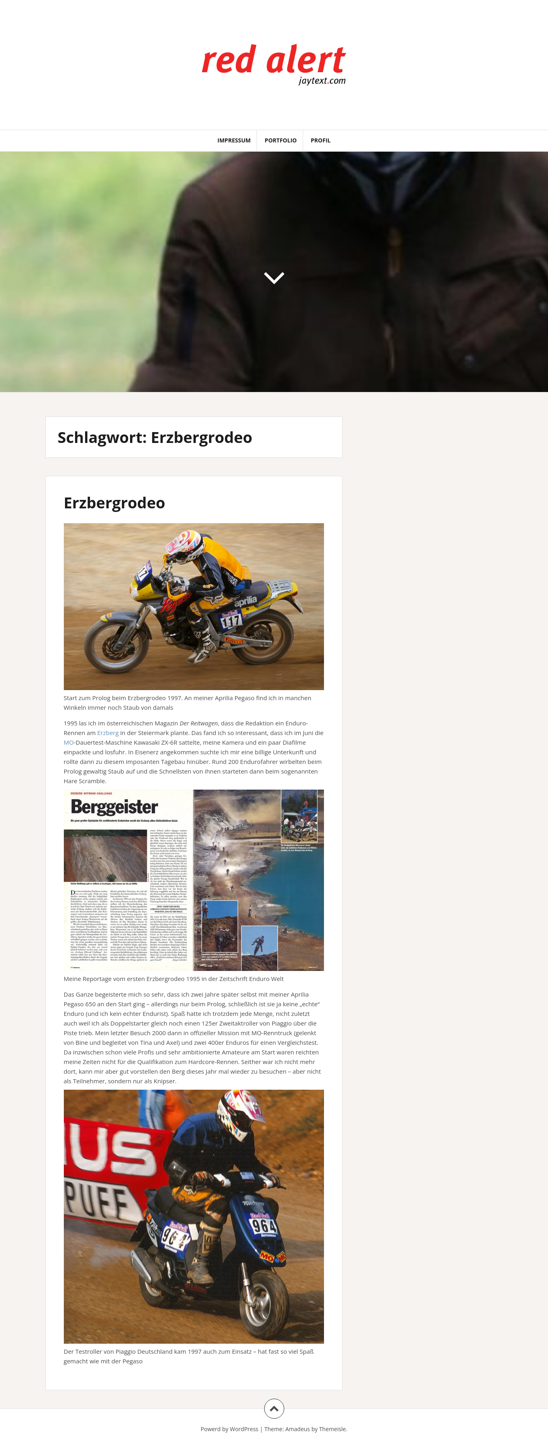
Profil (320, 140)
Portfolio (281, 140)
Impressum (234, 140)
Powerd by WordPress (230, 1429)
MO (69, 742)
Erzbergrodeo (114, 502)
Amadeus (297, 1429)
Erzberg (107, 733)
